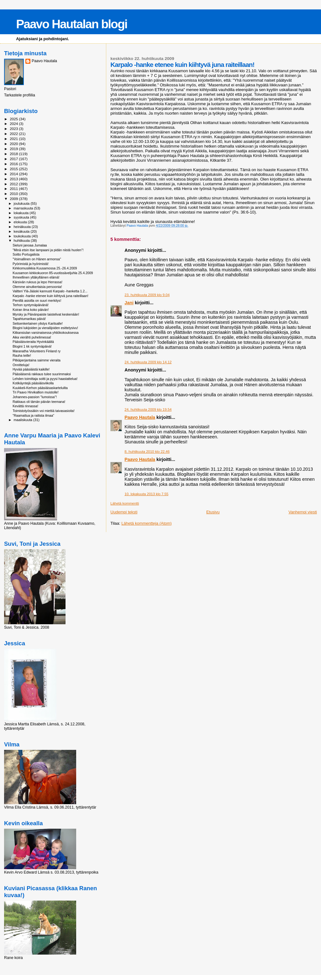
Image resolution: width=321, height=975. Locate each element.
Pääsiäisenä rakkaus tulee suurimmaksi (42, 374)
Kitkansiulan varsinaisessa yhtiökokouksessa (46, 332)
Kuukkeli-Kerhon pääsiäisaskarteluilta (40, 388)
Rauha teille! (22, 355)
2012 (14, 184)
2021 (14, 139)
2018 (14, 154)
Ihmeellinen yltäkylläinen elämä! (36, 277)
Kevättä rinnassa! (25, 406)
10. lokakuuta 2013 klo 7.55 (146, 494)
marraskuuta (24, 208)
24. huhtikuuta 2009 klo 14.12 (147, 362)
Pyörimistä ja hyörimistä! (31, 264)
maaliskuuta (23, 420)
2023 (14, 129)
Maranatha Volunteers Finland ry (37, 351)
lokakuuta (22, 213)
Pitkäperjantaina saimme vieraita (37, 360)
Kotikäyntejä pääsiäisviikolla (33, 383)
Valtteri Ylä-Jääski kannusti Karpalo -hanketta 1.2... (50, 291)
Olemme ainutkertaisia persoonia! (37, 287)
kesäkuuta (22, 231)
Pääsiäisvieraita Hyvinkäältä (33, 342)
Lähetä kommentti (124, 503)
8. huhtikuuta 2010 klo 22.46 (147, 451)
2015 (14, 169)
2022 (14, 134)
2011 (14, 189)
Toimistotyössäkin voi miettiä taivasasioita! (44, 411)
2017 (14, 159)
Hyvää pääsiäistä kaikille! (31, 369)
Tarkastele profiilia (19, 95)
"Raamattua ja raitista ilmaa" (33, 415)
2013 (14, 179)
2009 (14, 199)
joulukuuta (22, 203)
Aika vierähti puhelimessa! (32, 337)
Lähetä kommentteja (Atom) (146, 523)
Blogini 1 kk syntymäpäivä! (32, 346)
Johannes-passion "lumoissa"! (35, 397)
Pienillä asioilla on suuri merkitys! (37, 300)
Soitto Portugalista (26, 254)
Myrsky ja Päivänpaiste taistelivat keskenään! (46, 314)
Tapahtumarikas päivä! (29, 319)
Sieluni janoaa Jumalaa (30, 245)
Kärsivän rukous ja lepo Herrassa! (37, 282)
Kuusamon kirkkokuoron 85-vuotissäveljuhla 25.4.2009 (53, 273)
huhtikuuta (22, 240)
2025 (14, 119)
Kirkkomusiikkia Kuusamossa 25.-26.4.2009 (45, 268)
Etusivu (213, 512)
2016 (14, 164)
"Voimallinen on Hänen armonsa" (37, 259)
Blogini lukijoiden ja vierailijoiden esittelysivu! (45, 328)
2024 (14, 124)
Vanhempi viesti (302, 512)
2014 (14, 174)
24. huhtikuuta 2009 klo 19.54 (147, 409)
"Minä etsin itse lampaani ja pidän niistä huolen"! (48, 250)
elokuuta (21, 222)
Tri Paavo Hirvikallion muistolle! (36, 392)
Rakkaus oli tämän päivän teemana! (39, 402)
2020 (14, 144)
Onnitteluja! (21, 365)
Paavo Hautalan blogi (71, 24)
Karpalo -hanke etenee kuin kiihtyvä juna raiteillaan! (50, 296)
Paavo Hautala (139, 417)
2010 (14, 194)
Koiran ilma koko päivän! (31, 309)
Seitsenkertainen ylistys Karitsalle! (38, 323)
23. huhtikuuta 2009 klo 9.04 (147, 295)
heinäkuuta (23, 227)
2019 (14, 149)
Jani (129, 302)
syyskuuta (22, 217)
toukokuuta (23, 236)
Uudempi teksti (123, 512)
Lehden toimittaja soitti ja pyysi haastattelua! (45, 379)
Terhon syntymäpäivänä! (31, 305)
